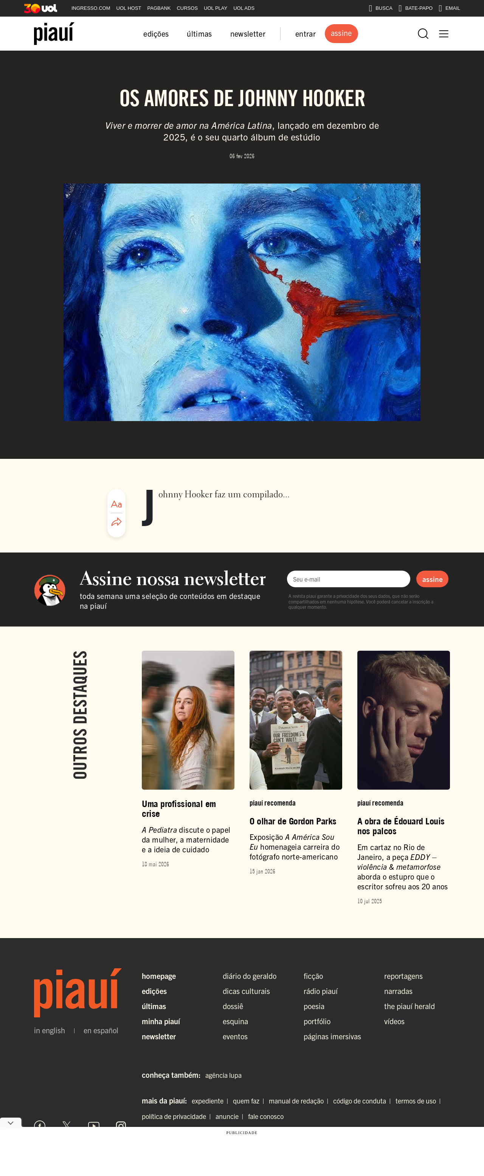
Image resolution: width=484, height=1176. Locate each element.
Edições (154, 990)
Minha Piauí (161, 1021)
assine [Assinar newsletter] (432, 578)
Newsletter (159, 1036)
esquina (235, 1021)
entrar (305, 33)
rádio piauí (321, 990)
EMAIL (449, 8)
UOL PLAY (215, 8)
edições (156, 33)
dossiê (233, 1006)
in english (49, 1030)
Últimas (154, 1006)
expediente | (211, 1100)
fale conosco (266, 1116)
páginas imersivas (332, 1036)
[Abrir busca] (423, 33)
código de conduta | (363, 1100)
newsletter (247, 33)
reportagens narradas (403, 983)
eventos (235, 1036)
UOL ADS (243, 8)
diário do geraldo (249, 975)
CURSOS (187, 8)
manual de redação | (300, 1100)
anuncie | (231, 1116)
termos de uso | (420, 1100)
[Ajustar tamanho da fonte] (116, 504)
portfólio (317, 1021)
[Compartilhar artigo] (116, 522)
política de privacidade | (178, 1116)
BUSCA (380, 8)
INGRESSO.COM (90, 8)
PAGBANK (159, 8)
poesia (314, 1006)
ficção (313, 975)
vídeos (394, 1021)
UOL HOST (128, 8)
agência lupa (223, 1075)
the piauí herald (409, 1006)
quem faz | (250, 1100)
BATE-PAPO (416, 8)
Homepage (159, 975)
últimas (199, 33)
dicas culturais (246, 990)
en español (101, 1030)
